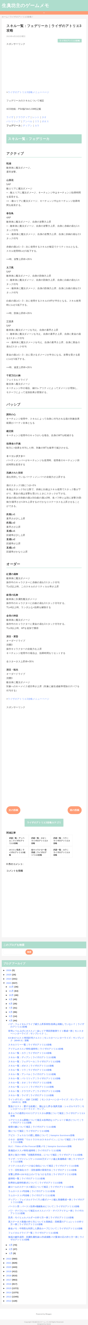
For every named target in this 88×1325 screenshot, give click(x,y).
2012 (9, 1301)
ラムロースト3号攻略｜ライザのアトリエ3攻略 (31, 1191)
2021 (9, 1263)
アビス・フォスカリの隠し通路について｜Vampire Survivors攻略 (41, 1135)
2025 (9, 974)
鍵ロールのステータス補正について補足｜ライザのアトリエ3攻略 (41, 1187)
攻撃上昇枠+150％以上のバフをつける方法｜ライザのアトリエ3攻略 (42, 1174)
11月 (11, 991)
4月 (11, 1020)
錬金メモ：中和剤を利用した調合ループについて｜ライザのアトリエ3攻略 (45, 1228)
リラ (37, 121)
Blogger (48, 1314)
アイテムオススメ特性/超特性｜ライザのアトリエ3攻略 (35, 1049)
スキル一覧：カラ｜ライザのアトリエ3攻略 (30, 1053)
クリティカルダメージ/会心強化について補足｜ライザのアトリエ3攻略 (43, 1166)
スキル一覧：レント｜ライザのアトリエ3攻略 (31, 1087)
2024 (9, 979)
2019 (9, 1271)
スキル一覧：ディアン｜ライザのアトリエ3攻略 (32, 1057)
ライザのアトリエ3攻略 (69, 41)
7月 (11, 1008)
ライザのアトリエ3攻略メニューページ (28, 92)
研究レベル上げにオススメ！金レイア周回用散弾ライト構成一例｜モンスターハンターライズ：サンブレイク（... (46, 1032)
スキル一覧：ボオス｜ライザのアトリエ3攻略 (31, 1065)
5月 (11, 1016)
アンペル (27, 121)
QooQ (48, 1324)
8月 (11, 1003)
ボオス (45, 121)
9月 (11, 999)
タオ (44, 117)
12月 (11, 986)
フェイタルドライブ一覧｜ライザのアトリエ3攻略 (33, 1233)
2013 (9, 1296)
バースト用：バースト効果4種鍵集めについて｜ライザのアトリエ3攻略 (43, 1206)
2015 (9, 1288)
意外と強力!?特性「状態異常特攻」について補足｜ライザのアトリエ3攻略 (45, 1155)
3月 (11, 1245)
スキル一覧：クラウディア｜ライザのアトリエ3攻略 (34, 1091)
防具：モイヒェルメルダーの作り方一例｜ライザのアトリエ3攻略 (41, 1217)
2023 (9, 983)
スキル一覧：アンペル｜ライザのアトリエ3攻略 (32, 1074)
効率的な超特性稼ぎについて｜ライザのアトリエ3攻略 (35, 1182)
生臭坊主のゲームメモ (25, 5)
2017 (9, 1279)
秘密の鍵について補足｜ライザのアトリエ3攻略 (32, 1127)
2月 (11, 1249)
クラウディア (23, 117)
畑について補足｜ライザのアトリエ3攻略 (28, 1131)
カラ (37, 125)
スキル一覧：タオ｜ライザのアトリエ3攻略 (30, 1082)
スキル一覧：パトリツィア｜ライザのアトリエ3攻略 (34, 1078)
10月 (11, 995)
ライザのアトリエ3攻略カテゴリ (44, 822)
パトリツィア (13, 121)
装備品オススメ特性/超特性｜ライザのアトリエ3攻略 (34, 1150)
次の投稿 (13, 810)
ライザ (9, 117)
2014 (9, 1292)
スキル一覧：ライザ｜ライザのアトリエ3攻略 (31, 1095)
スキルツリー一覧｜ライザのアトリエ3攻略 (30, 1044)
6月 (11, 1012)
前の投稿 (74, 810)
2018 (9, 1275)
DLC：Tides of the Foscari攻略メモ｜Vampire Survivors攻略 (40, 1146)
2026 (9, 970)
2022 (9, 1258)
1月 (11, 1253)
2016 (9, 1284)
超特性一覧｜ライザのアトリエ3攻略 (26, 1178)
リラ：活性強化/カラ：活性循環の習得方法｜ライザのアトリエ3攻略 (42, 1170)
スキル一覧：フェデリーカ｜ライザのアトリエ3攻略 (34, 1061)
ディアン (27, 125)
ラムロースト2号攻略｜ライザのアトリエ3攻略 (31, 1195)
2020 (9, 1267)
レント (35, 117)
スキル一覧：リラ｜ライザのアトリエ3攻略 (30, 1070)
